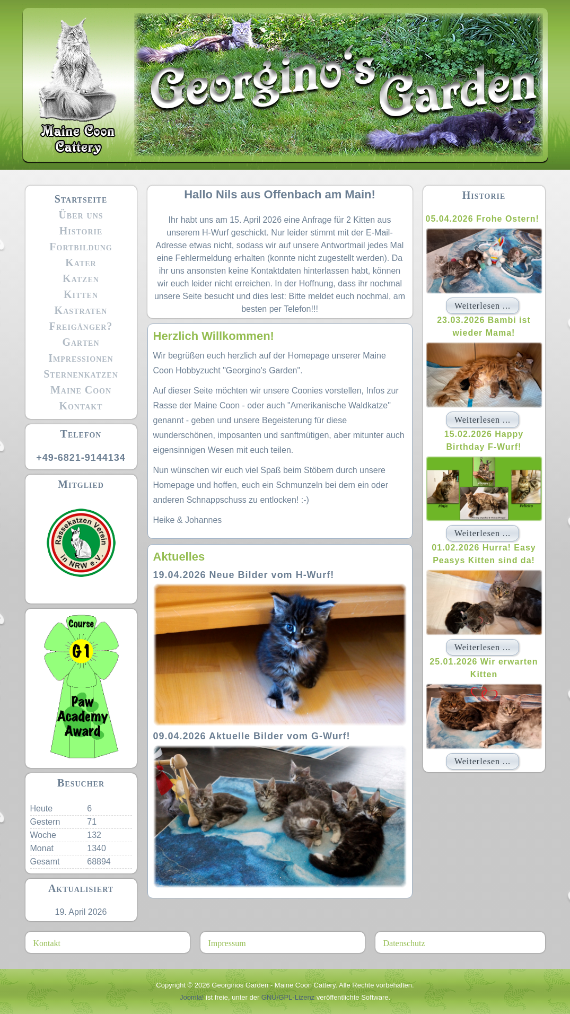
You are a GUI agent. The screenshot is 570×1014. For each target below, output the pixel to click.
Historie (81, 231)
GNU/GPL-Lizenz (287, 997)
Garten (80, 342)
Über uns (80, 215)
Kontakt (80, 406)
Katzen (81, 278)
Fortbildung (80, 246)
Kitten (81, 294)
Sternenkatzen (80, 374)
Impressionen (80, 358)
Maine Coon (80, 390)
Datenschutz (404, 943)
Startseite (81, 199)
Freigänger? (81, 326)
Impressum (227, 943)
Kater (80, 262)
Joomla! (192, 997)
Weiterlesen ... (482, 305)
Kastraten (81, 310)
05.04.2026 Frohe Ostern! (482, 218)
